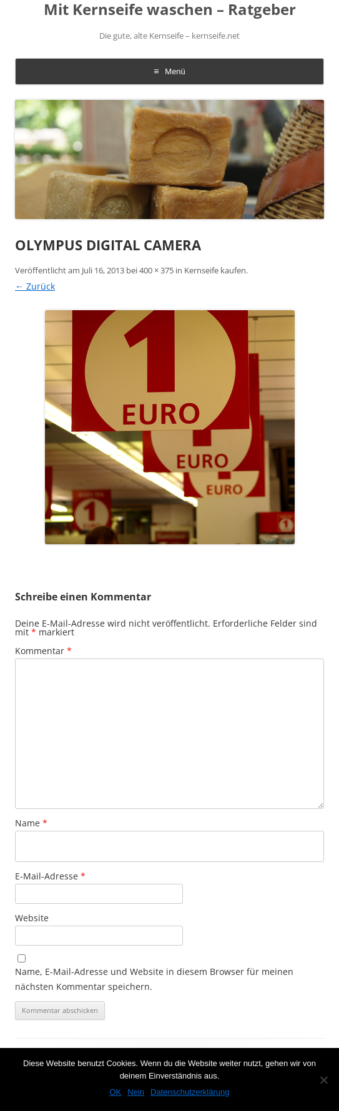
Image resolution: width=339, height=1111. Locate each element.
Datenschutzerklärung (189, 1092)
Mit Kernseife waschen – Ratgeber (170, 9)
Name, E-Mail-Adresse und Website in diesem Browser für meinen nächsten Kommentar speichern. (154, 979)
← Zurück (35, 286)
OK (115, 1092)
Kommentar (43, 651)
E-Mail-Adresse (50, 876)
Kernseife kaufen (215, 270)
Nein (135, 1092)
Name (31, 823)
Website (32, 918)
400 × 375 (156, 270)
